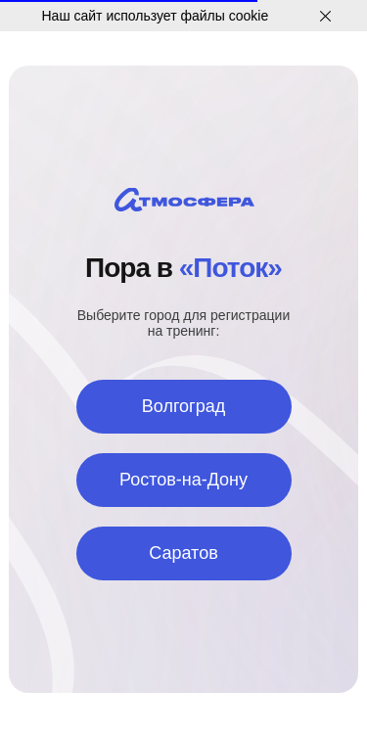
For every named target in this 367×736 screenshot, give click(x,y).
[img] (184, 199)
